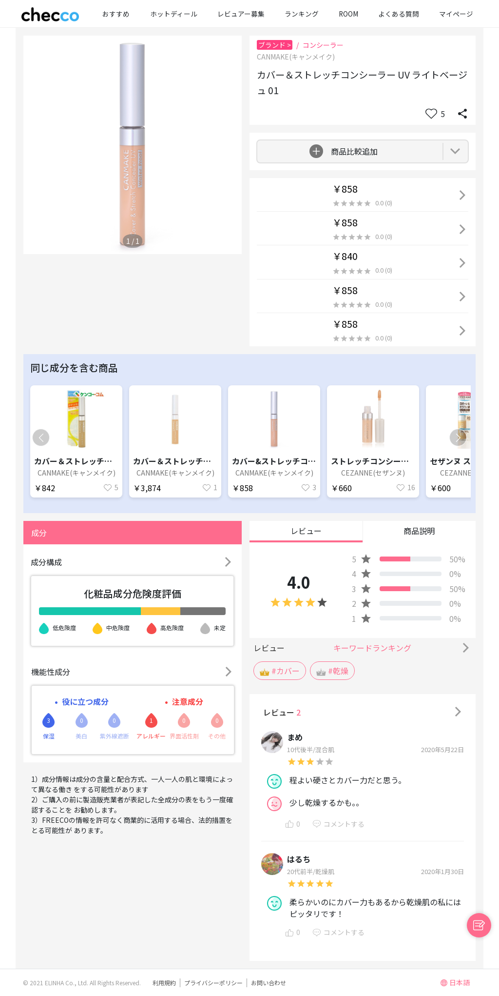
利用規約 (164, 982)
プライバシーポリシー (213, 982)
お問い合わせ (268, 982)
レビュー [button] (306, 531)
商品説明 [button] (419, 531)
